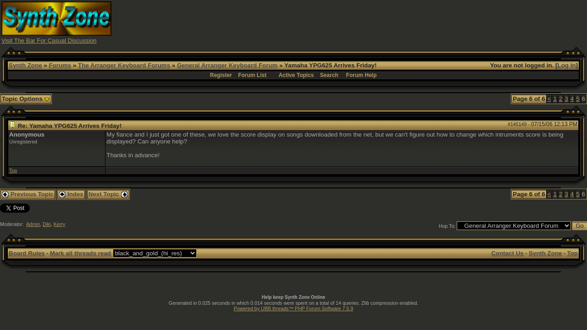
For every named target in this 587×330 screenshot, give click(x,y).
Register (221, 75)
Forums (60, 65)
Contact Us (507, 253)
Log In (567, 65)
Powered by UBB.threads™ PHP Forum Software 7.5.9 (293, 308)
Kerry (59, 224)
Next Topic (108, 194)
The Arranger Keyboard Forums (124, 65)
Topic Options (26, 98)
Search (329, 75)
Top (13, 170)
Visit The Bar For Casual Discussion (49, 40)
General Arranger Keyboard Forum (227, 65)
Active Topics (296, 75)
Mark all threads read (80, 253)
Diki (47, 224)
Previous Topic (28, 194)
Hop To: (447, 226)
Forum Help (361, 75)
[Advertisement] (419, 22)
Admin (33, 224)
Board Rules (27, 253)
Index (71, 194)
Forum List (252, 75)
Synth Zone (25, 65)
